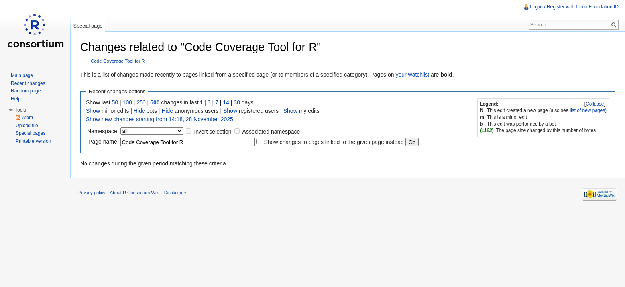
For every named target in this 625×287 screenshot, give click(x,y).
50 (115, 102)
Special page (87, 26)
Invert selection (212, 131)
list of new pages (587, 110)
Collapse (595, 104)
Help (16, 99)
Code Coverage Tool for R (118, 60)
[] (595, 104)
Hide (139, 111)
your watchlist (412, 74)
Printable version (33, 141)
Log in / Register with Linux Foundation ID (574, 7)
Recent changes (28, 83)
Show (93, 111)
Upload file (27, 125)
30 (237, 102)
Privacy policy (91, 192)
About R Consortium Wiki (135, 192)
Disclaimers (175, 192)
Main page (22, 75)
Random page (26, 91)
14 (226, 102)
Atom (27, 117)
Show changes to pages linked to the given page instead (333, 142)
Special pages (30, 133)
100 (127, 102)
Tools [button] (20, 110)
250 (140, 102)
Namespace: (103, 131)
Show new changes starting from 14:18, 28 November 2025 (159, 119)
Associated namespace (271, 131)
